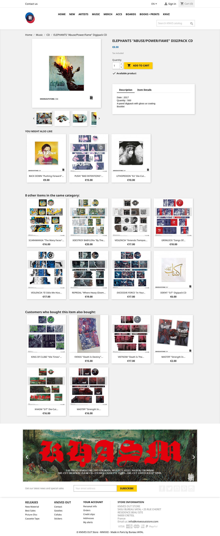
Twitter (169, 488)
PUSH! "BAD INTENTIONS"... (89, 175)
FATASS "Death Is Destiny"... (89, 356)
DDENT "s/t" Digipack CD (173, 292)
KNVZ (166, 14)
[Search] (175, 23)
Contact (58, 506)
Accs (119, 14)
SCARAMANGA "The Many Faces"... (46, 240)
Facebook (162, 488)
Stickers (58, 518)
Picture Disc (31, 514)
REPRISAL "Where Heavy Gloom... (89, 292)
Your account (93, 502)
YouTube (177, 488)
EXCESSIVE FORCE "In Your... (131, 292)
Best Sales (30, 510)
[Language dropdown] (154, 4)
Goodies (58, 510)
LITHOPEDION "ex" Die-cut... (131, 175)
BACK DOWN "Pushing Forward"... (46, 175)
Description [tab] (125, 89)
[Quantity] (116, 65)
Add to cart (138, 66)
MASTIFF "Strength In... (173, 356)
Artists (83, 14)
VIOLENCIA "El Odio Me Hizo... (46, 292)
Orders (86, 510)
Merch (108, 14)
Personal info (90, 506)
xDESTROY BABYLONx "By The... (89, 240)
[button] (36, 455)
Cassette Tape (32, 518)
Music (96, 14)
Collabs (58, 514)
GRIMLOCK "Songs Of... (173, 240)
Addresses (88, 518)
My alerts (88, 522)
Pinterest (184, 488)
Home (62, 14)
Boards (131, 14)
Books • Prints (149, 14)
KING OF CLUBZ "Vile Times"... (46, 356)
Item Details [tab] (144, 89)
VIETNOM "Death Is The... (131, 356)
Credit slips (89, 514)
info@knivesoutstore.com (143, 521)
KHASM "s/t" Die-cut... (46, 409)
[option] (110, 455)
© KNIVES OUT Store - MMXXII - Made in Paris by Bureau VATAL (110, 532)
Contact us (31, 3)
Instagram (191, 488)
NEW (72, 14)
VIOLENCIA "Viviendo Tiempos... (131, 240)
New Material (32, 506)
